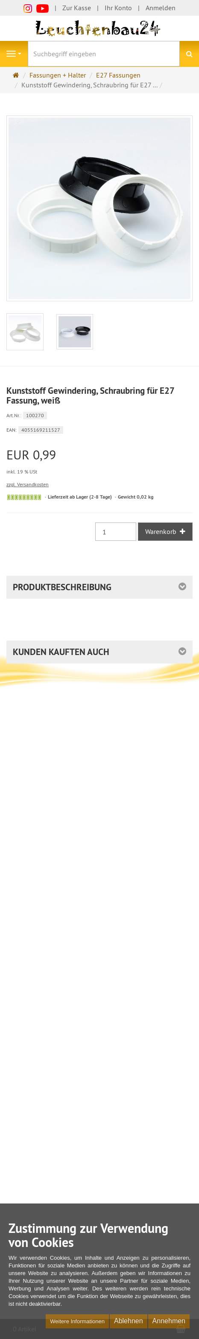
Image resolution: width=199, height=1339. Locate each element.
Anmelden (161, 7)
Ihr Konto (118, 7)
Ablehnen (128, 1321)
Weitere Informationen (77, 1321)
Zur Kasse (76, 7)
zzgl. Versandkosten (27, 484)
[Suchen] (189, 54)
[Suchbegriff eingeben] (104, 53)
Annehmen (168, 1321)
